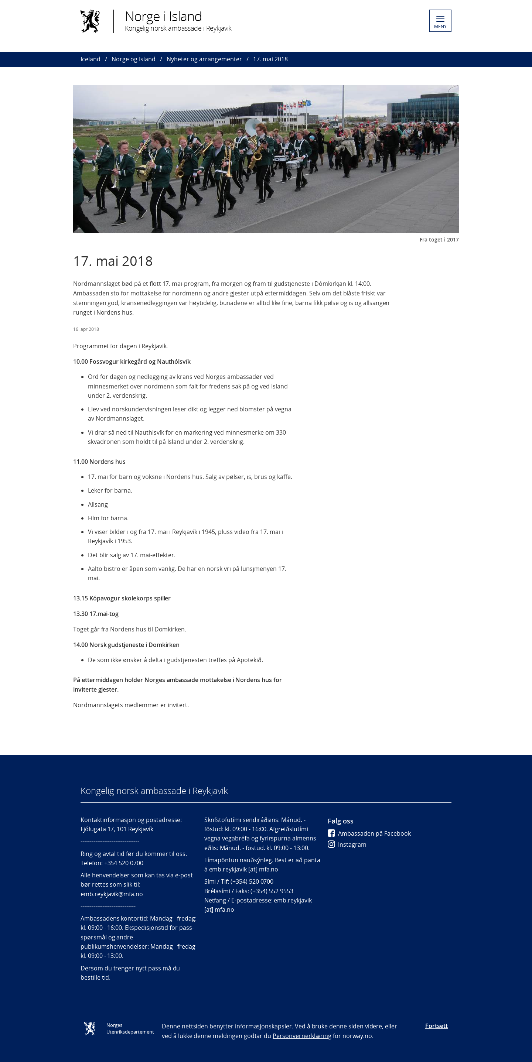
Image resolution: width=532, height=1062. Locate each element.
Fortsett (436, 1026)
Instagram (347, 844)
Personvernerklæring (302, 1036)
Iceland (90, 59)
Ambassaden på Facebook (369, 833)
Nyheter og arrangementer (204, 59)
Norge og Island (134, 59)
